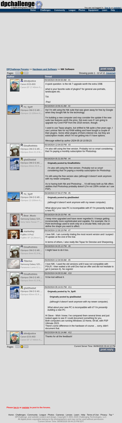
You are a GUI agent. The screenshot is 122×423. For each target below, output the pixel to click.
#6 (69, 215)
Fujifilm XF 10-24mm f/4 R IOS (34, 238)
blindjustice (30, 81)
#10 (69, 273)
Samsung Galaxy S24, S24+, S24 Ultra (37, 219)
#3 (69, 145)
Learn (76, 415)
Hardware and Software (45, 69)
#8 (69, 246)
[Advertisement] (61, 39)
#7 (69, 230)
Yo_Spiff (28, 107)
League (42, 415)
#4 (69, 159)
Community (32, 415)
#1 (69, 80)
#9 (69, 260)
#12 (69, 332)
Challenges (21, 415)
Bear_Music (30, 215)
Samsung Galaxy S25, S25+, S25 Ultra (37, 264)
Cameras (60, 415)
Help (83, 415)
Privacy (103, 415)
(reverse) (110, 73)
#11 (70, 287)
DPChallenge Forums (18, 69)
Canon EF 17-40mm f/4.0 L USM (35, 87)
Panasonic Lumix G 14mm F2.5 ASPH (37, 267)
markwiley (29, 231)
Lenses (69, 415)
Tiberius (28, 261)
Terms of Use (93, 415)
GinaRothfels (30, 146)
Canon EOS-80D (28, 84)
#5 (69, 193)
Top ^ (111, 415)
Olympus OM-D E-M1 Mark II (33, 163)
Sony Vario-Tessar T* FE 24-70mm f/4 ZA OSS (41, 222)
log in (107, 8)
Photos (51, 415)
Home (11, 415)
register (117, 8)
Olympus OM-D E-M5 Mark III (33, 110)
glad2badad (30, 159)
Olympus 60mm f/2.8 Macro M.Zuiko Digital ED (41, 166)
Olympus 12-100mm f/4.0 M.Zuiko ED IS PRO (40, 113)
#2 (69, 106)
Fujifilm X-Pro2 (27, 234)
